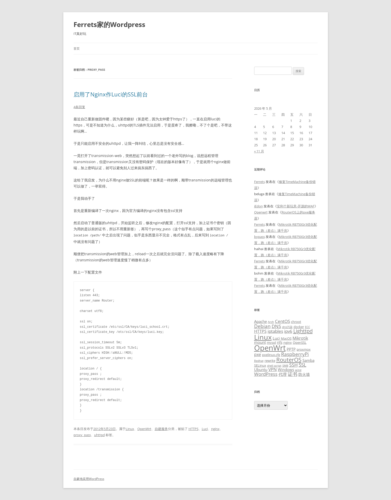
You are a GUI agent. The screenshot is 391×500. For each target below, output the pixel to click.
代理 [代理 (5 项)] (283, 374)
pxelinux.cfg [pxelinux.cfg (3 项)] (271, 354)
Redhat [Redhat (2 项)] (259, 361)
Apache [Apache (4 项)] (260, 321)
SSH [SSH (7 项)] (293, 365)
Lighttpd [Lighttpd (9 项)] (303, 330)
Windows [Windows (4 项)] (286, 369)
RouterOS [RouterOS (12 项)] (288, 359)
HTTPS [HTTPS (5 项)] (260, 331)
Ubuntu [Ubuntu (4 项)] (260, 369)
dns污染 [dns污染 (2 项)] (287, 327)
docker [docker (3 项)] (299, 326)
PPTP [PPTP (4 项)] (291, 349)
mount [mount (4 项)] (260, 342)
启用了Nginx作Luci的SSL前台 (111, 94)
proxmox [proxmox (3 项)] (304, 349)
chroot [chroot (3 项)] (296, 321)
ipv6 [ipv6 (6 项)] (288, 331)
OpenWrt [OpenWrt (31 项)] (270, 348)
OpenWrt (144, 428)
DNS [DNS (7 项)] (276, 326)
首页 (77, 48)
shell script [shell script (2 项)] (274, 365)
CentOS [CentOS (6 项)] (282, 321)
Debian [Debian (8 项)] (262, 326)
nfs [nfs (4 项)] (279, 342)
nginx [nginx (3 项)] (287, 342)
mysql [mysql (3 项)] (271, 342)
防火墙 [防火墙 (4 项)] (304, 374)
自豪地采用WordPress (89, 478)
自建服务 (161, 428)
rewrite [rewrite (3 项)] (270, 360)
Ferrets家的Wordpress (109, 24)
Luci (205, 428)
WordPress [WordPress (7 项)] (266, 374)
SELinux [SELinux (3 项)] (260, 365)
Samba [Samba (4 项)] (308, 360)
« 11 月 (259, 151)
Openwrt (261, 212)
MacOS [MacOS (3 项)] (286, 338)
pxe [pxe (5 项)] (257, 354)
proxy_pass (82, 434)
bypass (259, 236)
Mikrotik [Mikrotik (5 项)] (300, 338)
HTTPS (193, 428)
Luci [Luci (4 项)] (276, 338)
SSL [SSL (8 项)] (302, 364)
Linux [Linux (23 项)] (263, 337)
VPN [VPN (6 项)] (272, 369)
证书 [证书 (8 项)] (292, 373)
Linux (130, 428)
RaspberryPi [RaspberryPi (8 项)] (295, 354)
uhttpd (99, 434)
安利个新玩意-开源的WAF (295, 206)
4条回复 (79, 107)
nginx (215, 428)
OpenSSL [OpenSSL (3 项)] (300, 342)
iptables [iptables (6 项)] (275, 331)
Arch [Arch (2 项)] (271, 322)
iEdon (258, 206)
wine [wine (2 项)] (298, 370)
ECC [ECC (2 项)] (307, 327)
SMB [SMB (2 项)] (285, 365)
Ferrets (259, 181)
